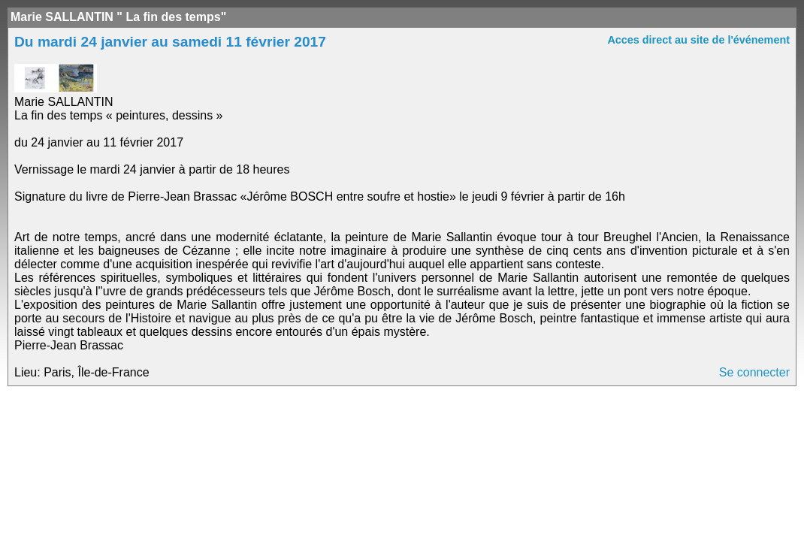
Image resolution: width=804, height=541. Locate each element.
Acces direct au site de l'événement (698, 40)
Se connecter (754, 372)
